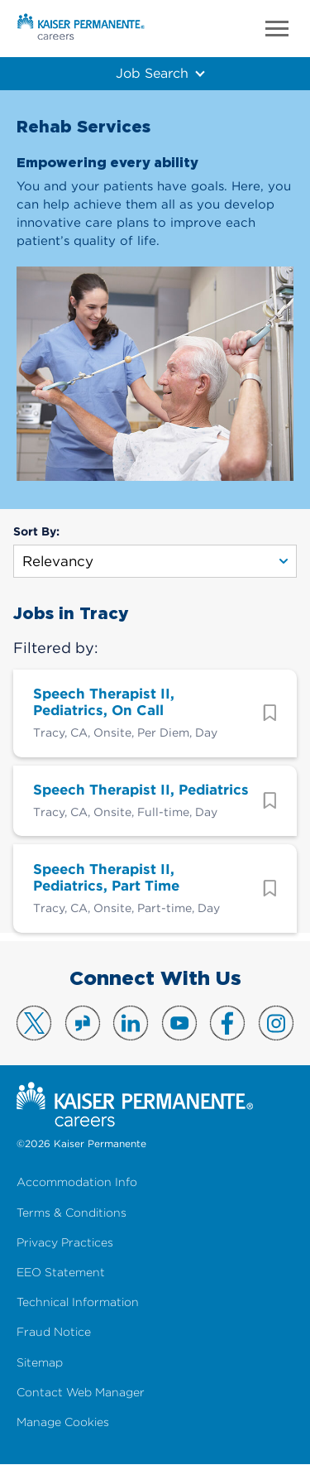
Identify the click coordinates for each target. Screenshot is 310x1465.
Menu (277, 28)
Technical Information (78, 1302)
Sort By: (36, 531)
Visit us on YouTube (179, 1023)
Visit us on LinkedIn (130, 1023)
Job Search (151, 73)
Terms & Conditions (71, 1213)
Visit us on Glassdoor (82, 1023)
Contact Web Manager (81, 1392)
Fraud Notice (54, 1332)
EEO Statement (61, 1272)
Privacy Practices (65, 1242)
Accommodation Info (77, 1182)
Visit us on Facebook (227, 1023)
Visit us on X (33, 1023)
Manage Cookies (63, 1422)
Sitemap (40, 1362)
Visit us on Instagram (276, 1023)
